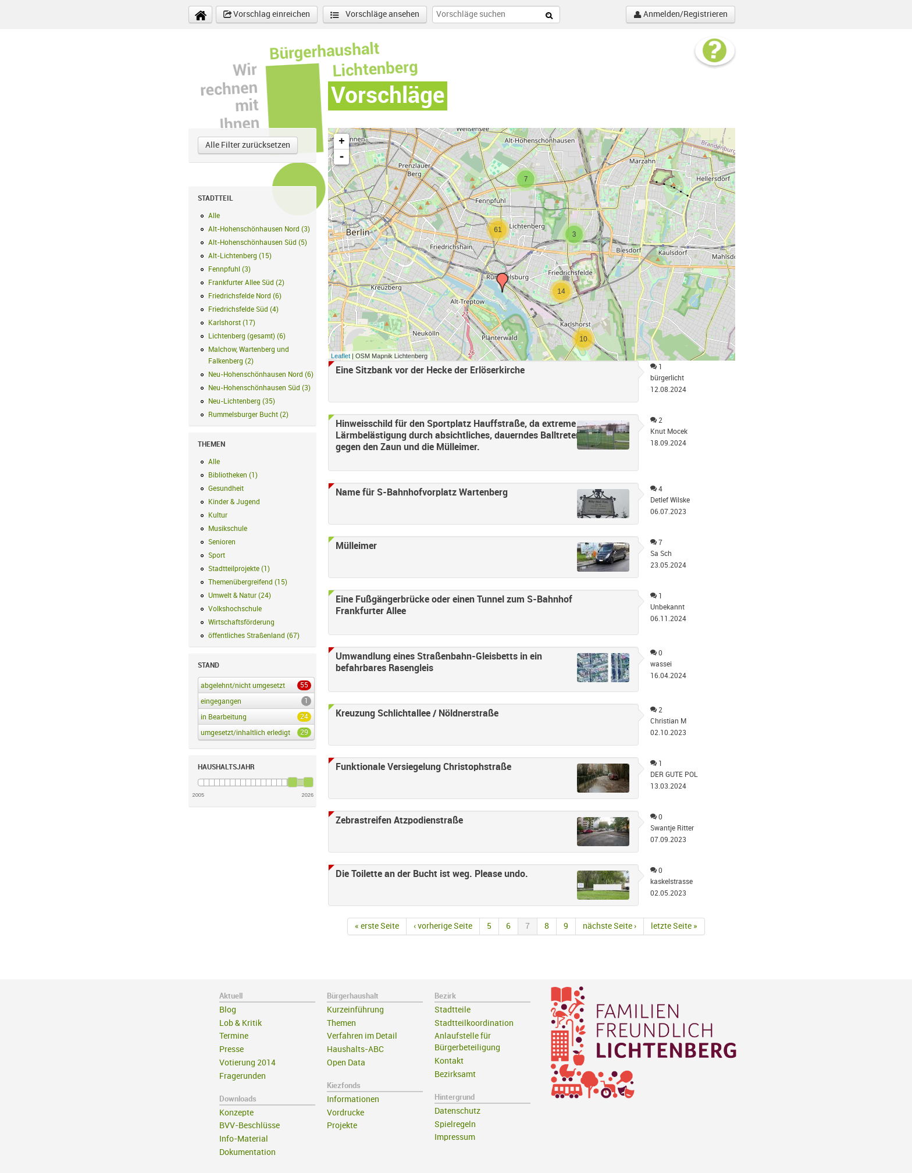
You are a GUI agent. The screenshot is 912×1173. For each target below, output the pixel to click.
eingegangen (254, 701)
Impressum (454, 1137)
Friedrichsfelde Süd (243, 309)
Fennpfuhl (229, 269)
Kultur (217, 515)
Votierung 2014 (247, 1062)
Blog (227, 1010)
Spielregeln (455, 1124)
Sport (216, 555)
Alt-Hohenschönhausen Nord (259, 229)
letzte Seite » (674, 926)
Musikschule (227, 529)
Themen (341, 1023)
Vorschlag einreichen (266, 14)
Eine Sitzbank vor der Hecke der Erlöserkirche (430, 370)
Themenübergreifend (247, 582)
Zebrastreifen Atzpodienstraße (399, 820)
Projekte (342, 1125)
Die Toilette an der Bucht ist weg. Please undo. (432, 874)
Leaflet (340, 355)
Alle (214, 216)
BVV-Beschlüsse (249, 1125)
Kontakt (449, 1061)
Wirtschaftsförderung (241, 622)
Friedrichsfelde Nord (245, 296)
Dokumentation (247, 1152)
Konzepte (236, 1112)
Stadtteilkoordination (474, 1023)
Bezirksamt (455, 1074)
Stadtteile (452, 1010)
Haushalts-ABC (355, 1049)
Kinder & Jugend (234, 502)
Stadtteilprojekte (239, 569)
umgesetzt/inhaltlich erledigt (254, 732)
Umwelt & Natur (239, 595)
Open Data (346, 1062)
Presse (231, 1049)
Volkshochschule (235, 609)
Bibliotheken (233, 475)
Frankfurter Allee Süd (246, 283)
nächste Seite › (609, 926)
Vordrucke (345, 1112)
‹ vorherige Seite (443, 926)
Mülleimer (356, 546)
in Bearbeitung (254, 716)
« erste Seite (377, 926)
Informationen (353, 1099)
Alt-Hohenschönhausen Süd (257, 242)
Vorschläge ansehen (374, 15)
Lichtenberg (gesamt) (247, 336)
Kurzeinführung (355, 1010)
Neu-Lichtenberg (241, 401)
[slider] (292, 782)
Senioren (222, 542)
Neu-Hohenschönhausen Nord (261, 374)
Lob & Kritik (240, 1023)
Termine (233, 1036)
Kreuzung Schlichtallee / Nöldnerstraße (417, 713)
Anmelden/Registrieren (680, 14)
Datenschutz (457, 1111)
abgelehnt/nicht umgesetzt (254, 685)
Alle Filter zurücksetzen (247, 145)
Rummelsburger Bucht (248, 415)
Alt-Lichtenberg (240, 256)
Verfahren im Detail (362, 1036)
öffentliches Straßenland (254, 636)
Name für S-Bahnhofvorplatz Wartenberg (422, 492)
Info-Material (243, 1139)
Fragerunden (242, 1076)
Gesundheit (226, 488)
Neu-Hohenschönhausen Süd (259, 388)
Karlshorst (231, 323)
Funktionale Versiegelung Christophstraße (423, 767)
